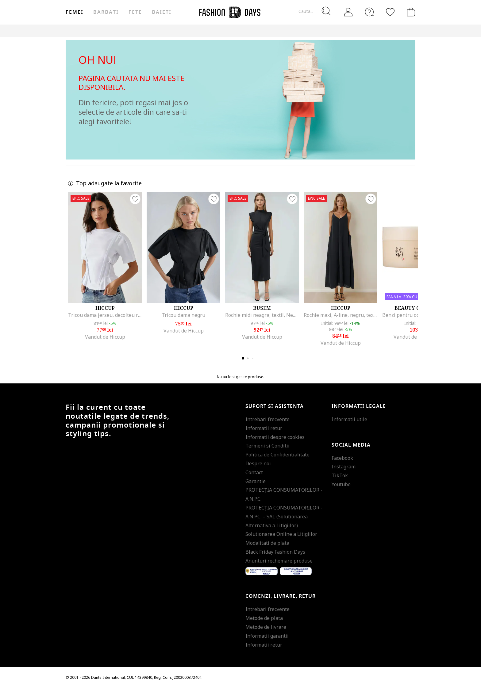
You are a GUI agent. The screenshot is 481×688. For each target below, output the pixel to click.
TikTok (340, 475)
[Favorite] (390, 12)
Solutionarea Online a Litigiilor (281, 534)
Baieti (161, 12)
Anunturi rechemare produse (279, 560)
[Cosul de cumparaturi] (409, 12)
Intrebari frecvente (267, 419)
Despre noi (258, 463)
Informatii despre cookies (275, 437)
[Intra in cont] (348, 12)
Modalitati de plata (267, 543)
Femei (74, 12)
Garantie (255, 481)
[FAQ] (369, 12)
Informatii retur (263, 428)
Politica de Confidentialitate (277, 454)
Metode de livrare (265, 627)
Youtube (341, 484)
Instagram (344, 466)
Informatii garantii (267, 635)
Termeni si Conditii (267, 445)
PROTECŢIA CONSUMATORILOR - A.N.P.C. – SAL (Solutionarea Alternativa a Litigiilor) (283, 516)
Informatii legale (359, 406)
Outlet (349, 30)
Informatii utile (349, 419)
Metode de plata (264, 618)
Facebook (342, 458)
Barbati (105, 12)
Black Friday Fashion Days (275, 551)
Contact (254, 472)
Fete (135, 12)
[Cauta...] (314, 11)
